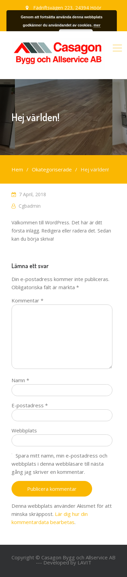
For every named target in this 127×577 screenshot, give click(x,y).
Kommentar (27, 300)
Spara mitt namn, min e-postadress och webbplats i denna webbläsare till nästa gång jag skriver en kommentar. (59, 463)
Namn (20, 380)
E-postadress (30, 405)
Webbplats (24, 430)
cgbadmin (30, 206)
